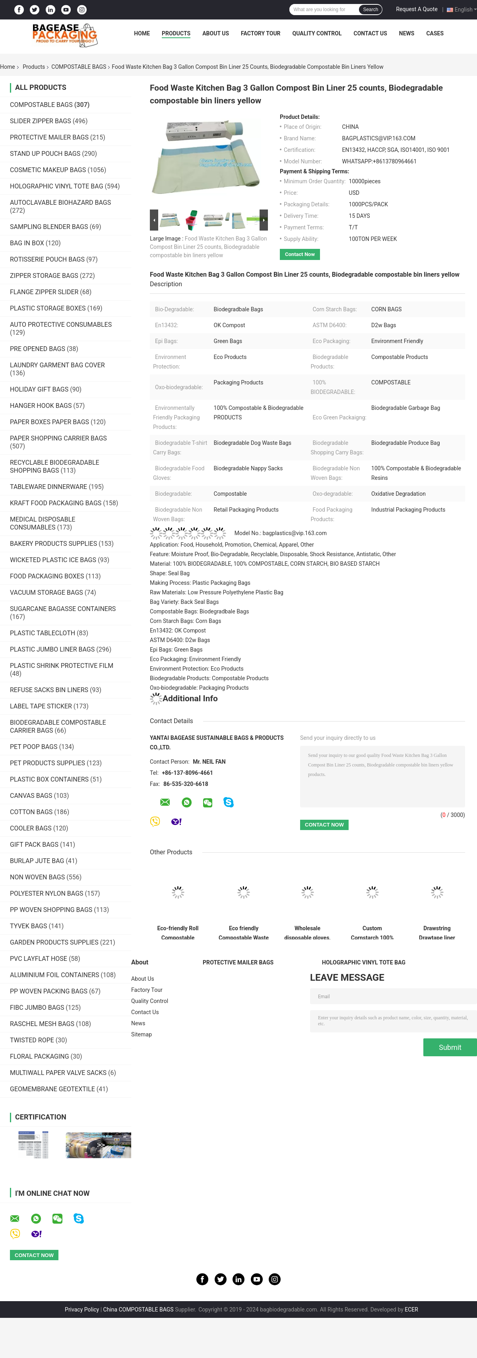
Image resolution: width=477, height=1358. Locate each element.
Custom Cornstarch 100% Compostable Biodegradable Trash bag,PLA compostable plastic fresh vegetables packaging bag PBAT (372, 932)
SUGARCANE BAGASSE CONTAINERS (63, 609)
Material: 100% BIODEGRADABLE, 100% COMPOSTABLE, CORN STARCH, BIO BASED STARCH (265, 564)
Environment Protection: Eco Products (197, 668)
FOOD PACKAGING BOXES (47, 576)
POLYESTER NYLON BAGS (46, 893)
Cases (435, 33)
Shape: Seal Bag (170, 573)
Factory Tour (261, 33)
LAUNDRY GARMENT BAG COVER (57, 365)
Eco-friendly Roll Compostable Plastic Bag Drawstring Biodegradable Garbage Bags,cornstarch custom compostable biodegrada (177, 932)
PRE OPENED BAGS (37, 349)
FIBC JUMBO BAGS (37, 1007)
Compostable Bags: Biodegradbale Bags (199, 611)
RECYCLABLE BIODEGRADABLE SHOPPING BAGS (54, 466)
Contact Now (300, 254)
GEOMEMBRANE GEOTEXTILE (52, 1089)
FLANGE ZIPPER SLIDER (44, 292)
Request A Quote (416, 9)
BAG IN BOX (27, 243)
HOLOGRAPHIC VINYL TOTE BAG (56, 186)
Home (142, 33)
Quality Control (317, 33)
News (407, 33)
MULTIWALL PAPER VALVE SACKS (58, 1073)
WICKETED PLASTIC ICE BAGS (53, 560)
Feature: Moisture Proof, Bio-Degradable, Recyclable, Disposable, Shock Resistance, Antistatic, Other (273, 554)
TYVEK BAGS (28, 926)
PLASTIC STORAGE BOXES (48, 308)
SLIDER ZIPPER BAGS (40, 121)
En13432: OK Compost (178, 630)
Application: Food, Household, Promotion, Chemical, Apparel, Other (232, 544)
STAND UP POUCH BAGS (45, 153)
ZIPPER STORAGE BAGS (44, 275)
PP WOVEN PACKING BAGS (48, 991)
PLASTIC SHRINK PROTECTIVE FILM (61, 665)
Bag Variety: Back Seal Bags (184, 602)
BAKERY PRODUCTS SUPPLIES (53, 543)
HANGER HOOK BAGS (41, 405)
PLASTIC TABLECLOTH (42, 633)
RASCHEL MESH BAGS (42, 1024)
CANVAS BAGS (31, 795)
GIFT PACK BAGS (34, 844)
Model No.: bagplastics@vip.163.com (238, 533)
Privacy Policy (82, 1309)
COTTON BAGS (31, 812)
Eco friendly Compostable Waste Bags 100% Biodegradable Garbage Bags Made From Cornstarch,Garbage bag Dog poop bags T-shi (244, 932)
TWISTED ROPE (32, 1040)
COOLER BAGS (31, 828)
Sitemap (141, 1034)
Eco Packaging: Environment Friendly (195, 659)
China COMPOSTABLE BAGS (138, 1309)
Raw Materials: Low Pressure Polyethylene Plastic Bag (216, 592)
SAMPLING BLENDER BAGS (49, 227)
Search (370, 9)
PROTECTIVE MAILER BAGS (49, 137)
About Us (215, 33)
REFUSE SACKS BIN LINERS (49, 690)
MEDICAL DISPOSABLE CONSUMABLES (42, 523)
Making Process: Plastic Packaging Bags (200, 583)
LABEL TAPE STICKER (41, 706)
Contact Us (370, 33)
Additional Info (184, 698)
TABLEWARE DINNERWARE (48, 487)
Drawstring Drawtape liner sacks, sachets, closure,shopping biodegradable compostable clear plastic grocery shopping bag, (437, 932)
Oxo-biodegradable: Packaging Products (199, 688)
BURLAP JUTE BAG (37, 861)
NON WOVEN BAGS (37, 877)
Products (176, 33)
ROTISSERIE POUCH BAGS (47, 259)
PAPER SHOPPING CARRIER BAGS (58, 438)
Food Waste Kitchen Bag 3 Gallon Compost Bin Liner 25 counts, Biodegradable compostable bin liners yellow (208, 246)
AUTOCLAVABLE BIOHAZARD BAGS (60, 202)
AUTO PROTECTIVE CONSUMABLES (61, 324)
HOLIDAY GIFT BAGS (39, 389)
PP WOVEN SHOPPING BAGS (51, 910)
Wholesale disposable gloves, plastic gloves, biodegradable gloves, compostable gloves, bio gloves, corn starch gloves (307, 932)
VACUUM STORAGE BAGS (46, 592)
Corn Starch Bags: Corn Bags (185, 621)
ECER (411, 1309)
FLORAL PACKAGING (39, 1056)
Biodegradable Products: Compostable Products (209, 678)
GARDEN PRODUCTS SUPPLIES (54, 942)
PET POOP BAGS (33, 747)
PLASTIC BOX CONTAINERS (49, 779)
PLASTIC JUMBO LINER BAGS (52, 649)
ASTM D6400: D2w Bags (180, 640)
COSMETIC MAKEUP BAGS (48, 170)
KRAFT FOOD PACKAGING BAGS (55, 503)
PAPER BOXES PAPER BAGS (49, 422)
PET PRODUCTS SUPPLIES (47, 763)
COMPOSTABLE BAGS (78, 67)
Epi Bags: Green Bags (176, 649)
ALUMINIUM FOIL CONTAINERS (54, 975)
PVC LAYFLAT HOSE (38, 958)
